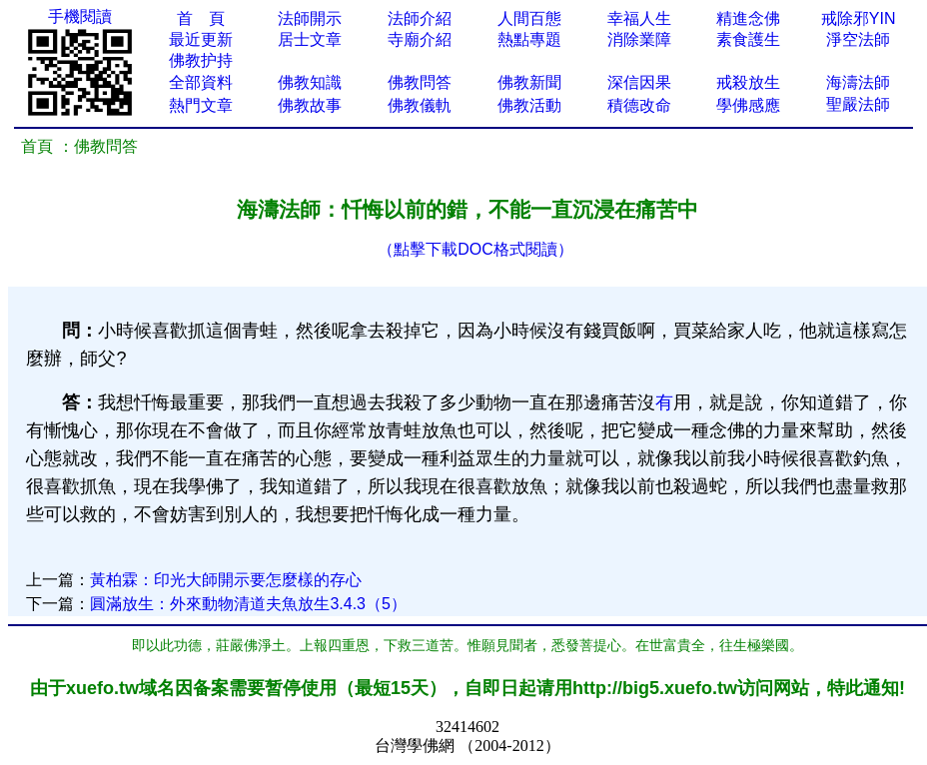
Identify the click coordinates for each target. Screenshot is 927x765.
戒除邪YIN (858, 18)
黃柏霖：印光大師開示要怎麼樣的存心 (226, 579)
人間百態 (529, 18)
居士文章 (310, 39)
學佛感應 (748, 105)
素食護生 (748, 39)
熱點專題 (529, 39)
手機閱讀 (80, 16)
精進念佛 (748, 18)
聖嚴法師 (858, 104)
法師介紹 (420, 18)
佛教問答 (420, 82)
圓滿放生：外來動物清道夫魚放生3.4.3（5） (248, 603)
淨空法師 (858, 39)
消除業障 (639, 39)
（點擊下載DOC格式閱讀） (475, 249)
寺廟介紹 (420, 39)
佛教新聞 (529, 82)
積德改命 (639, 105)
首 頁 (201, 18)
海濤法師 (858, 82)
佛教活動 (529, 105)
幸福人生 (639, 18)
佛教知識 (310, 82)
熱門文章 (201, 105)
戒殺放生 (748, 82)
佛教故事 (310, 105)
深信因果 (639, 82)
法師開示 (310, 18)
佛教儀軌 (420, 105)
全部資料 (201, 82)
